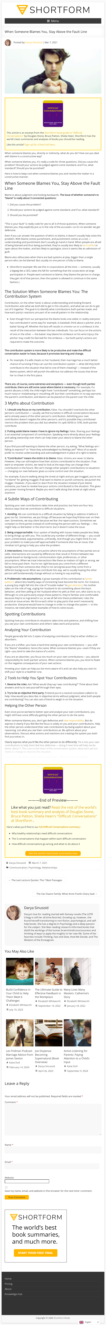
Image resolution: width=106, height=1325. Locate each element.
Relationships (49, 867)
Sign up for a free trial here (40, 144)
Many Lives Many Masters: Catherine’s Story (76, 993)
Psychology (34, 867)
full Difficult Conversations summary (59, 827)
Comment (11, 1102)
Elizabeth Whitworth (20, 1005)
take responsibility (73, 720)
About (8, 1289)
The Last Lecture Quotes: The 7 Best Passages (35, 880)
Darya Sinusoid (33, 42)
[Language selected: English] (89, 1322)
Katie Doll (14, 1062)
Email (9, 1162)
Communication (18, 867)
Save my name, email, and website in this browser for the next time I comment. (48, 1190)
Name (9, 1144)
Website (9, 1177)
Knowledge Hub (13, 1294)
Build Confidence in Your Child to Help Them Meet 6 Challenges (18, 995)
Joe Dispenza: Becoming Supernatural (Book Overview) (47, 1056)
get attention (75, 585)
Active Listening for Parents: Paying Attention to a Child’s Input (76, 1056)
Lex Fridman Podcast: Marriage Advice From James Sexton (19, 1054)
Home (8, 1278)
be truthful (89, 245)
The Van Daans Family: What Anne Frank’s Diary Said (66, 893)
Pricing (8, 1283)
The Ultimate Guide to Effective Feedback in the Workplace (48, 993)
